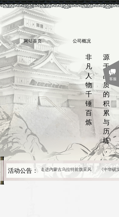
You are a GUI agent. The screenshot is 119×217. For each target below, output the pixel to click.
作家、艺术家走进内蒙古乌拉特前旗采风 (54, 169)
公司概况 (82, 41)
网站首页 (33, 41)
